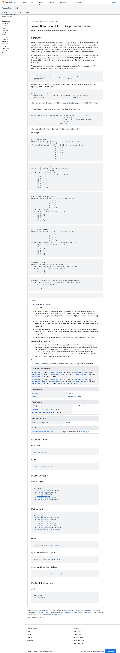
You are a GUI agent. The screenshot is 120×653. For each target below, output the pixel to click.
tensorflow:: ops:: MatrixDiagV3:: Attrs (43, 432)
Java (27, 12)
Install (24, 2)
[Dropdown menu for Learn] (35, 2)
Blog (28, 631)
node (34, 406)
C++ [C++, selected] (21, 12)
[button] (12, 14)
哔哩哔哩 (30, 640)
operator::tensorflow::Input (43, 409)
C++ (57, 21)
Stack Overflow (78, 637)
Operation (69, 393)
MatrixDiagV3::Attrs (70, 383)
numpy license (57, 614)
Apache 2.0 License (43, 612)
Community (64, 2)
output (34, 396)
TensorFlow (34, 21)
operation (35, 393)
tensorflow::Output (75, 396)
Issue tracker (77, 631)
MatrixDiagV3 (37, 372)
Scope (43, 304)
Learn (31, 2)
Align (34, 422)
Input (69, 141)
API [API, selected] (40, 2)
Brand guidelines (79, 640)
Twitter (29, 637)
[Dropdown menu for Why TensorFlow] (86, 2)
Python (14, 12)
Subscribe (111, 651)
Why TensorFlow (79, 2)
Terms (29, 651)
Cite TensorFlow (78, 643)
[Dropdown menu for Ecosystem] (56, 2)
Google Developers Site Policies (68, 612)
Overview (5, 12)
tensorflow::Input (81, 372)
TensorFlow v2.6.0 (10, 8)
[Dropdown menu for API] (43, 2)
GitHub (114, 2)
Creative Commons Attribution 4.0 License (78, 610)
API (41, 21)
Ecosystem (50, 2)
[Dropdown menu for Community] (70, 2)
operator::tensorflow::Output (43, 413)
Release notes (78, 634)
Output (70, 145)
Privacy (35, 651)
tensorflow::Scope (57, 372)
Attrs (50, 341)
